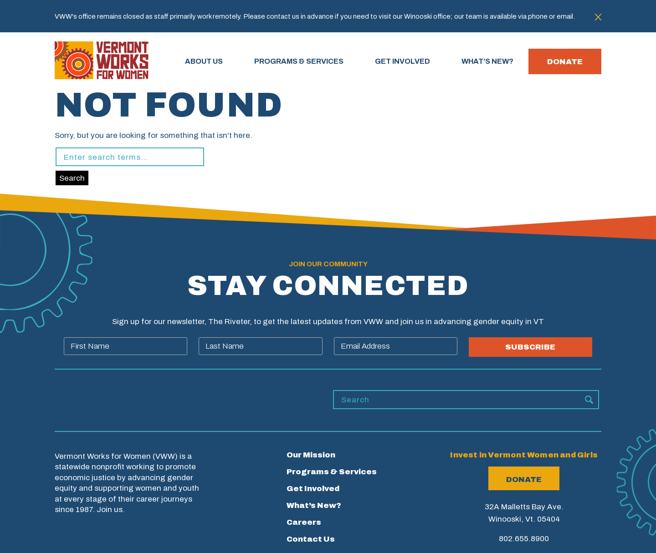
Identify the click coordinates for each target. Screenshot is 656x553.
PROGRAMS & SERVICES (298, 61)
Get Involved (313, 488)
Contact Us (311, 539)
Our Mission (311, 455)
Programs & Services (332, 471)
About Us (204, 61)
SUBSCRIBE (530, 347)
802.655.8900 (524, 538)
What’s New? (314, 505)
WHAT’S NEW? (487, 61)
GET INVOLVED (402, 61)
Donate (565, 61)
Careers (304, 522)
